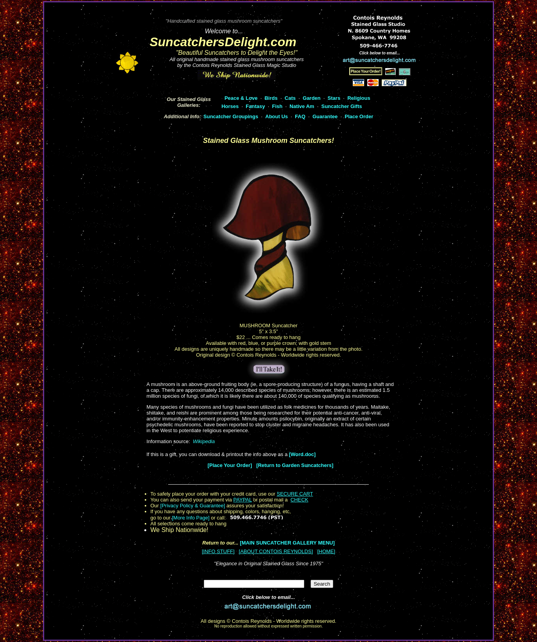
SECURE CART (295, 494)
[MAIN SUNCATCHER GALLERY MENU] (287, 543)
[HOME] (326, 551)
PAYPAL (242, 500)
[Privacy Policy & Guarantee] (192, 506)
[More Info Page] (190, 518)
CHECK (300, 500)
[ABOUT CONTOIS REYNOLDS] (276, 551)
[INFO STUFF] (218, 551)
